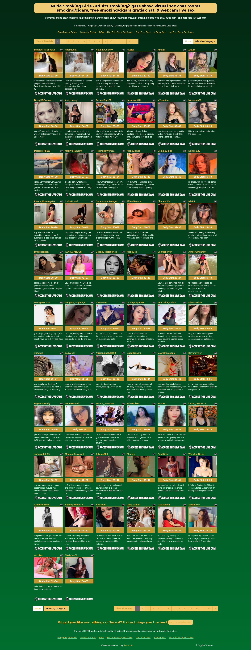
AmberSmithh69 (197, 252)
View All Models (44, 41)
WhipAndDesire (196, 454)
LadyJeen (70, 353)
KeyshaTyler (195, 353)
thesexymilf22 (134, 100)
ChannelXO (164, 201)
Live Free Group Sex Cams (120, 32)
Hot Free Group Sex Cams (181, 32)
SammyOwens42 (74, 504)
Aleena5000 (102, 302)
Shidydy (131, 454)
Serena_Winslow (105, 403)
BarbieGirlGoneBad (44, 49)
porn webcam (180, 622)
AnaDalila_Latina (167, 302)
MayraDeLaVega (166, 353)
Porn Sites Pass (143, 32)
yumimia (38, 353)
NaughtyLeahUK (104, 49)
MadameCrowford (74, 454)
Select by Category (205, 41)
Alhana (161, 49)
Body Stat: (48, 75)
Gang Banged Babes (67, 32)
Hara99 (161, 403)
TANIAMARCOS (73, 252)
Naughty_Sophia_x (75, 302)
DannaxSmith (72, 403)
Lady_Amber (133, 504)
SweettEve (194, 504)
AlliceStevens (134, 201)
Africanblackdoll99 (106, 353)
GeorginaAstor (42, 302)
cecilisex (38, 555)
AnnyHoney (71, 100)
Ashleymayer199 (136, 302)
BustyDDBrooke (42, 100)
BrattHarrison (41, 252)
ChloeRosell (71, 201)
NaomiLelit (71, 49)
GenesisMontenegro (106, 201)
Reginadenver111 (105, 151)
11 (117, 41)
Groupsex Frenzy (88, 32)
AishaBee (132, 252)
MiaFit (191, 201)
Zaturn (192, 49)
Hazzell (130, 49)
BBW (101, 32)
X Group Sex (160, 32)
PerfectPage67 (103, 100)
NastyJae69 (71, 555)
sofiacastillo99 (42, 454)
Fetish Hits (128, 645)
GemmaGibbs (165, 151)
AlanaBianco (133, 151)
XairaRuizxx (133, 403)
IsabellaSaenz (134, 353)
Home (188, 41)
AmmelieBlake (42, 504)
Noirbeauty (194, 151)
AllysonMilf (102, 454)
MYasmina (163, 100)
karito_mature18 (197, 403)
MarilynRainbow (73, 151)
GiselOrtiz (163, 454)
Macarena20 (194, 100)
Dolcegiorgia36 (42, 151)
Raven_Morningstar (44, 201)
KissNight (101, 504)
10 (111, 41)
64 (130, 41)
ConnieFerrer (165, 252)
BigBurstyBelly (42, 403)
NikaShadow (195, 302)
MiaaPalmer (164, 504)
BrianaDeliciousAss (106, 252)
